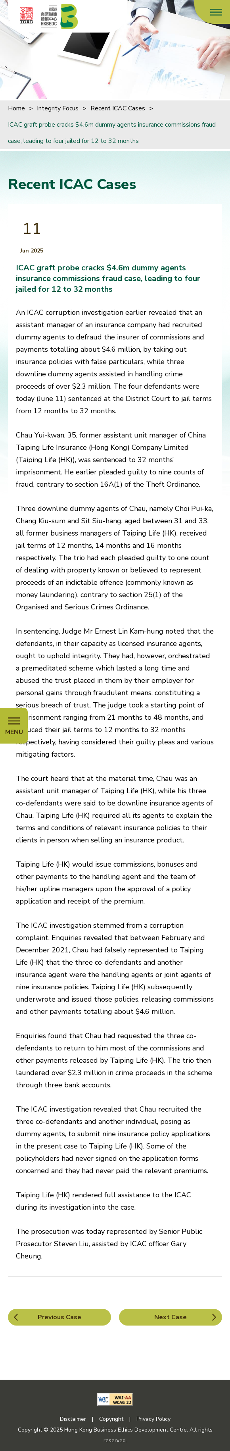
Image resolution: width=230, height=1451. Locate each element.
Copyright (111, 1419)
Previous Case (59, 1317)
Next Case (170, 1317)
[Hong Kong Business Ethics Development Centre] (59, 16)
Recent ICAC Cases (117, 108)
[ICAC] (26, 15)
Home (16, 108)
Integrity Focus (58, 108)
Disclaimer (73, 1419)
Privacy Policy (153, 1419)
